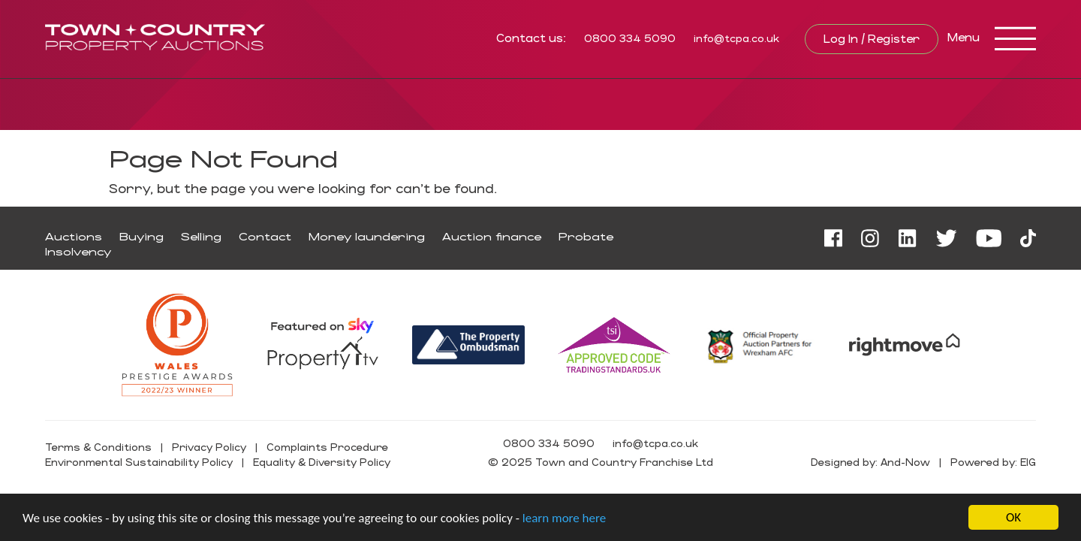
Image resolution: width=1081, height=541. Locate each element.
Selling (201, 236)
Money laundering (367, 236)
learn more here (564, 518)
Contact (265, 236)
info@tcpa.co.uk (736, 38)
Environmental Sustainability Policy (139, 461)
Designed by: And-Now (870, 461)
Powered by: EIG (993, 461)
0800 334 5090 (630, 38)
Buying (141, 236)
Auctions (73, 236)
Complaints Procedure (327, 446)
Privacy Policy (209, 446)
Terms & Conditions (98, 446)
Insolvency (78, 251)
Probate (586, 236)
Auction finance (491, 236)
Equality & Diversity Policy (321, 461)
